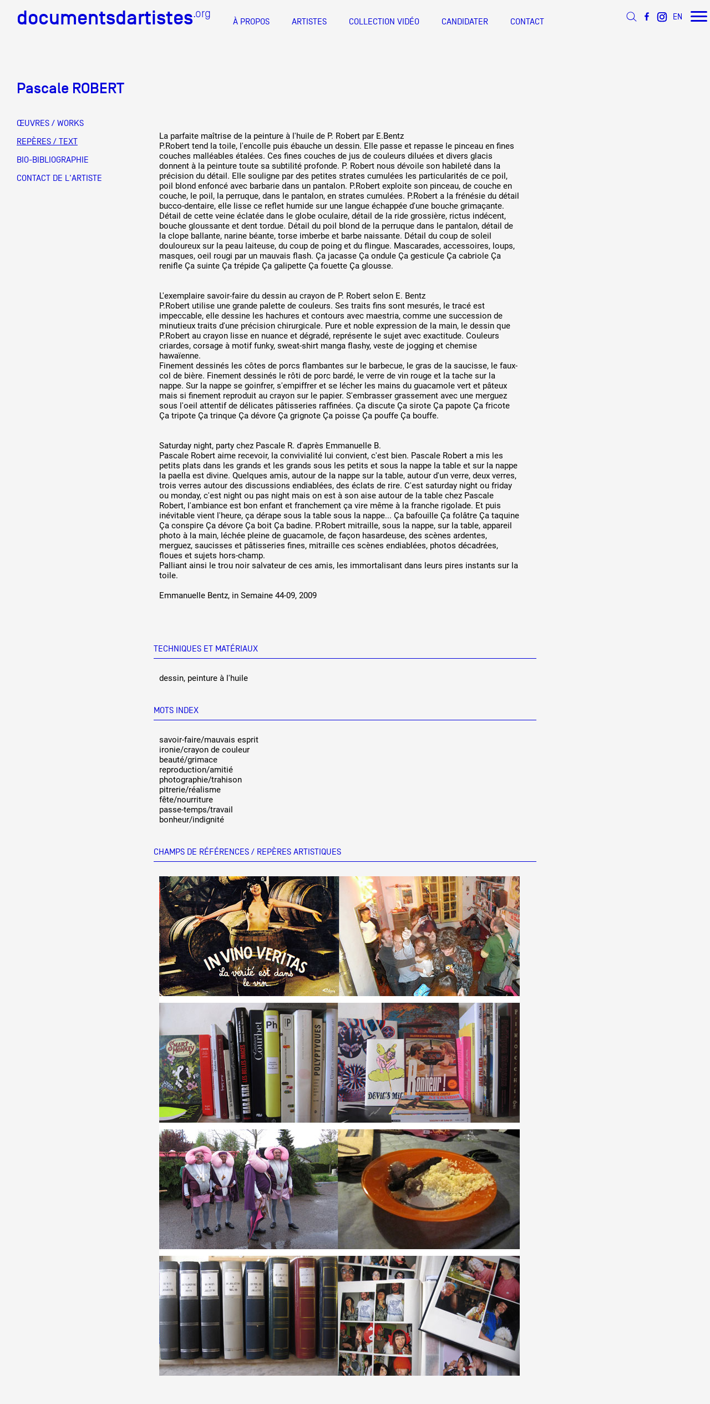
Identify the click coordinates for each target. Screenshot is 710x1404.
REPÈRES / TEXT (47, 142)
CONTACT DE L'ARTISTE (59, 178)
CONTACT (527, 22)
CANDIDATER (465, 22)
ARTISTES (309, 22)
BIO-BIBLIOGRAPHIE (53, 160)
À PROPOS (251, 22)
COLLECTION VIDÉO (384, 22)
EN (677, 16)
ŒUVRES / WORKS (50, 123)
